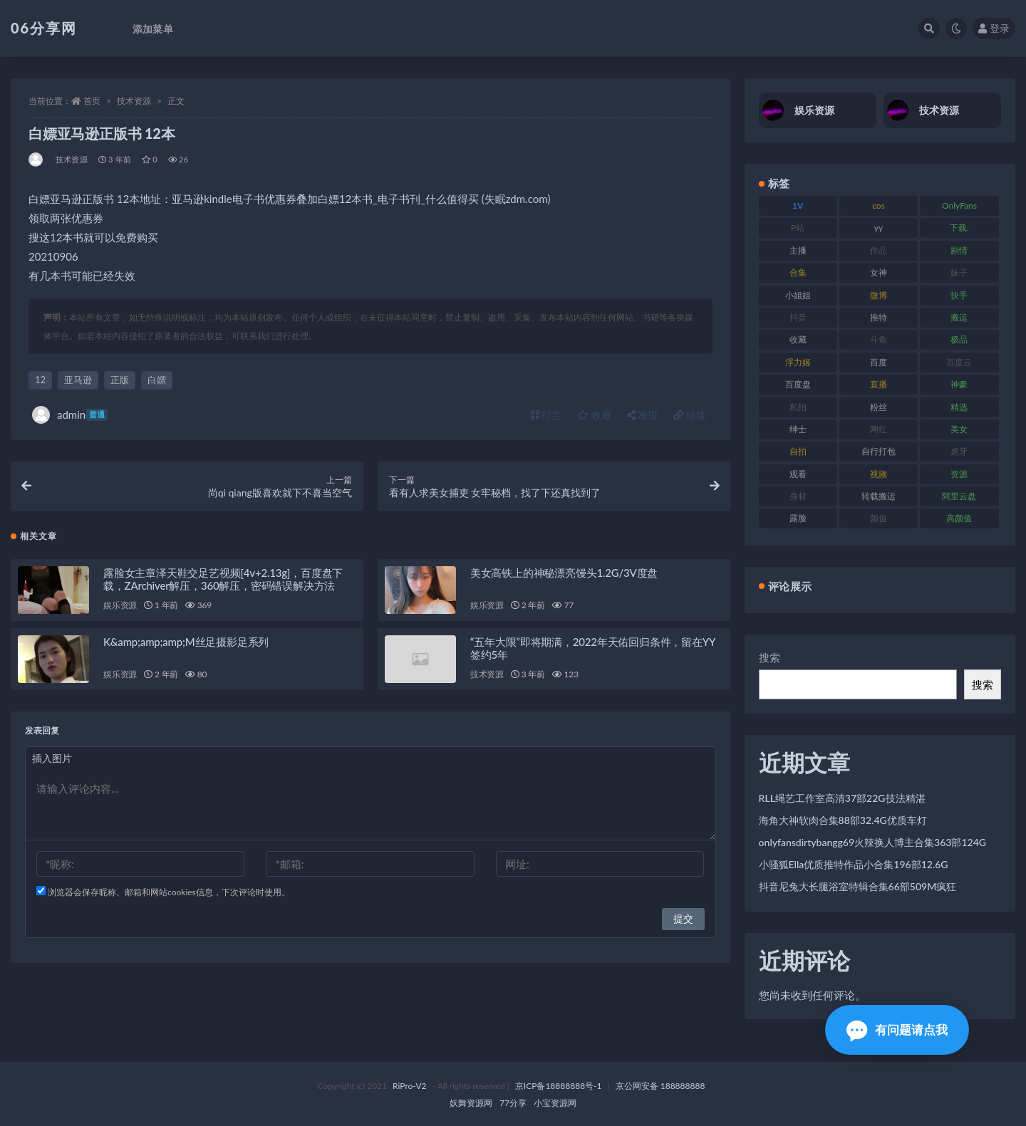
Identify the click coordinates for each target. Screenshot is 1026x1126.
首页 (91, 100)
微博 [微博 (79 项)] (878, 295)
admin (70, 415)
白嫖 (156, 379)
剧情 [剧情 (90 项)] (959, 250)
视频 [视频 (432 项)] (878, 474)
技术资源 (134, 100)
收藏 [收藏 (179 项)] (798, 339)
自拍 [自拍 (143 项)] (798, 451)
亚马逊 (78, 379)
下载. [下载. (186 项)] (959, 227)
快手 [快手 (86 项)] (959, 295)
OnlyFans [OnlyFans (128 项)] (959, 205)
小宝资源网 (555, 1103)
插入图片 (52, 759)
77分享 (513, 1103)
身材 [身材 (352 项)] (798, 496)
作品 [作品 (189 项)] (878, 250)
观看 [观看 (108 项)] (798, 474)
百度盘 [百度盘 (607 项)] (798, 384)
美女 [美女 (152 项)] (959, 429)
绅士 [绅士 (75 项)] (798, 429)
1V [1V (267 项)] (797, 205)
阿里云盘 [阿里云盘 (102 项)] (959, 496)
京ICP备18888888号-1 (558, 1085)
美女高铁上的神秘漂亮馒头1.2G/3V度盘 (564, 573)
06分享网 (44, 27)
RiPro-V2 (409, 1085)
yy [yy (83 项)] (878, 227)
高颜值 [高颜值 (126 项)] (959, 518)
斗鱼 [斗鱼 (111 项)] (878, 339)
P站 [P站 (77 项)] (797, 227)
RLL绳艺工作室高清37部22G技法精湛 (842, 798)
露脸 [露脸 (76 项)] (798, 518)
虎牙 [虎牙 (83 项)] (959, 451)
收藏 (594, 415)
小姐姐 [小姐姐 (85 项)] (798, 295)
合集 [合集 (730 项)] (798, 272)
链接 (689, 415)
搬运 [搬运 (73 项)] (959, 317)
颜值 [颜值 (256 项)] (878, 518)
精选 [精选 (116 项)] (959, 407)
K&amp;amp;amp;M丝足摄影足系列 (186, 642)
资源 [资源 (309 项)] (959, 474)
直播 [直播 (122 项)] (878, 384)
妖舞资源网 (471, 1103)
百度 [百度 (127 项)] (878, 362)
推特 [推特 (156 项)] (878, 317)
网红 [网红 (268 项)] (878, 429)
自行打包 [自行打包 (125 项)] (878, 451)
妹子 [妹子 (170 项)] (959, 272)
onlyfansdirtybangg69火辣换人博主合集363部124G (872, 842)
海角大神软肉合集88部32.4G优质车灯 (843, 820)
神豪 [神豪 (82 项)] (959, 384)
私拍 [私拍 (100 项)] (798, 407)
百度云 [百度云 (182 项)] (959, 362)
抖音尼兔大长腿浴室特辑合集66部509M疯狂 (858, 886)
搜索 (769, 657)
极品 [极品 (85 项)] (959, 339)
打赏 (546, 415)
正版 (119, 379)
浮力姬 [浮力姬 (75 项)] (798, 362)
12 (40, 379)
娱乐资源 (120, 605)
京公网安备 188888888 (660, 1085)
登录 (994, 28)
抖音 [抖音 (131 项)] (798, 317)
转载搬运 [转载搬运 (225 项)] (878, 496)
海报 (642, 415)
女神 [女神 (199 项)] (878, 272)
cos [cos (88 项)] (878, 205)
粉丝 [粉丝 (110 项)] (878, 407)
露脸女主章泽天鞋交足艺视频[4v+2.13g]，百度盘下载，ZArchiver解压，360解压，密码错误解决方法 (223, 580)
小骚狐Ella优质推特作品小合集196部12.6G (853, 864)
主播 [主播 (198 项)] (798, 250)
